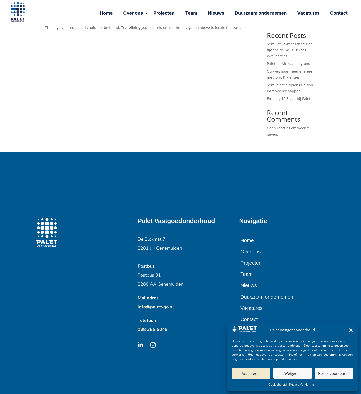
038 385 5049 (153, 329)
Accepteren (251, 373)
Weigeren (292, 373)
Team (246, 274)
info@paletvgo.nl (156, 307)
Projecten (251, 263)
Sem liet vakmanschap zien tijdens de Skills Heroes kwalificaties (290, 50)
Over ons (250, 251)
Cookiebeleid (277, 384)
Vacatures (251, 308)
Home (247, 240)
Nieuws (248, 285)
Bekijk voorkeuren (334, 373)
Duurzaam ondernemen (266, 297)
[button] (350, 330)
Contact (249, 319)
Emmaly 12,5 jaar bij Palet (288, 98)
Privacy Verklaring (301, 384)
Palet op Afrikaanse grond (288, 63)
